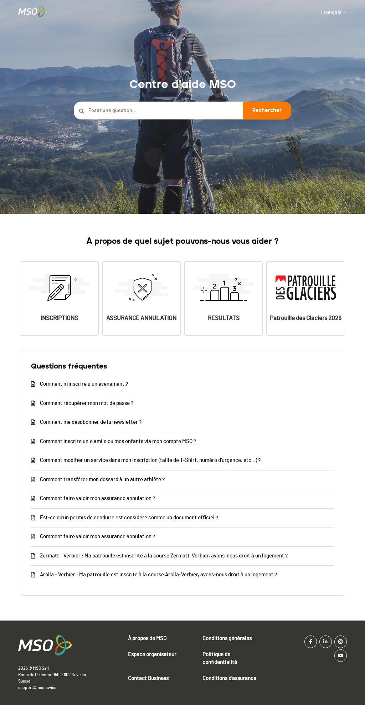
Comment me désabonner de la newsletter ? (91, 422)
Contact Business (148, 678)
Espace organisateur (152, 654)
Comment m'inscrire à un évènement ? (84, 384)
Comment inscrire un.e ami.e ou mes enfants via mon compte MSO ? (118, 441)
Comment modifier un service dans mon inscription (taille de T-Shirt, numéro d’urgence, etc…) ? (150, 460)
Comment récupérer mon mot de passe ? (86, 403)
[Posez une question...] (182, 111)
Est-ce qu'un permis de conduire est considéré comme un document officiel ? (129, 517)
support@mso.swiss (37, 687)
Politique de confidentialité (219, 658)
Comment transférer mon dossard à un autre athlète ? (102, 479)
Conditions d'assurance (229, 678)
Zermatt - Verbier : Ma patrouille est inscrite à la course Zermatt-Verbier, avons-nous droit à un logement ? (164, 556)
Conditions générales (227, 638)
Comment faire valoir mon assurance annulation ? (97, 498)
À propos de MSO (147, 638)
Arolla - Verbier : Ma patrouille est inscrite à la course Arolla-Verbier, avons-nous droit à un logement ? (158, 574)
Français (334, 12)
